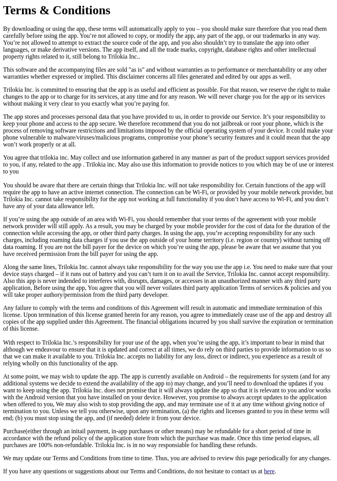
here (269, 471)
